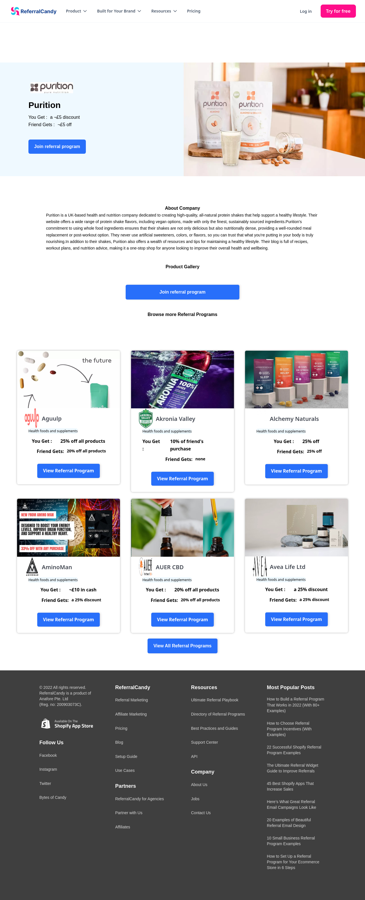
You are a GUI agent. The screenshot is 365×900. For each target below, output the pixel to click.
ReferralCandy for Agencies (139, 799)
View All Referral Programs (183, 645)
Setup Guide (126, 756)
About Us (199, 784)
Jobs (195, 799)
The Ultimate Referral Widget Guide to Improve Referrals (292, 768)
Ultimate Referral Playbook (215, 700)
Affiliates (122, 827)
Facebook (48, 755)
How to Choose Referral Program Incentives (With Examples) (289, 729)
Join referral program (182, 292)
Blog (119, 742)
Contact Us (201, 812)
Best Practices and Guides (214, 728)
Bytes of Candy (52, 797)
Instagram (48, 769)
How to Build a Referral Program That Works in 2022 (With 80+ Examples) (295, 705)
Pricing (193, 11)
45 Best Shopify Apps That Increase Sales (290, 786)
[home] (32, 11)
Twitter (45, 783)
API (194, 756)
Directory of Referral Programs (218, 714)
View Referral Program (68, 470)
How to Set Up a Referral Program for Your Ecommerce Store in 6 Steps (293, 862)
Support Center (204, 742)
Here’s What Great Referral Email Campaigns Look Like (291, 804)
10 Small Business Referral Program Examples (291, 841)
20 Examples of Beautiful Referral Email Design (289, 823)
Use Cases (124, 770)
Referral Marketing (131, 700)
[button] (76, 11)
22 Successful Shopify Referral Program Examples (294, 750)
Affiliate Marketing (131, 714)
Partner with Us (128, 812)
